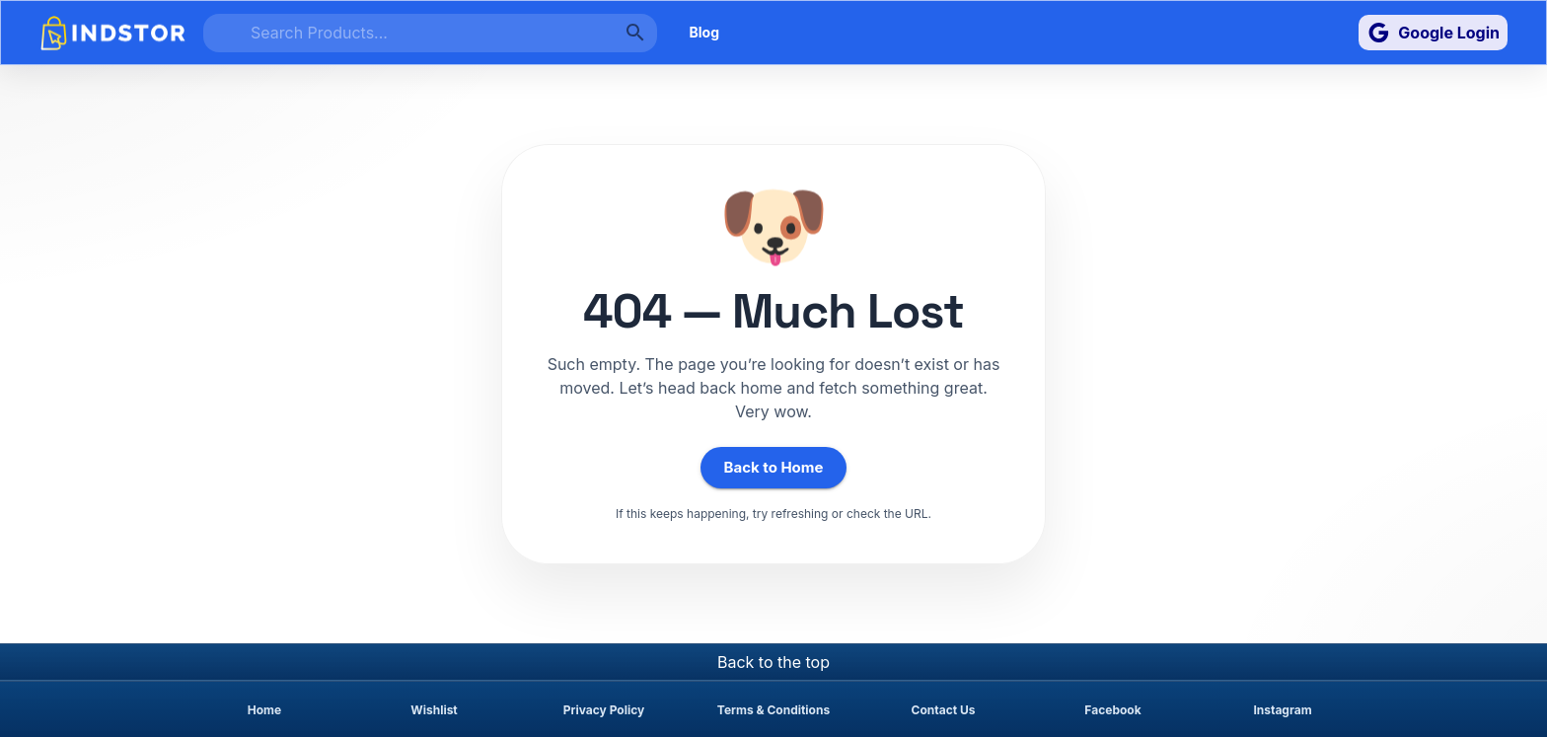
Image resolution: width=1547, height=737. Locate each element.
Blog (704, 33)
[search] (430, 33)
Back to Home (773, 467)
